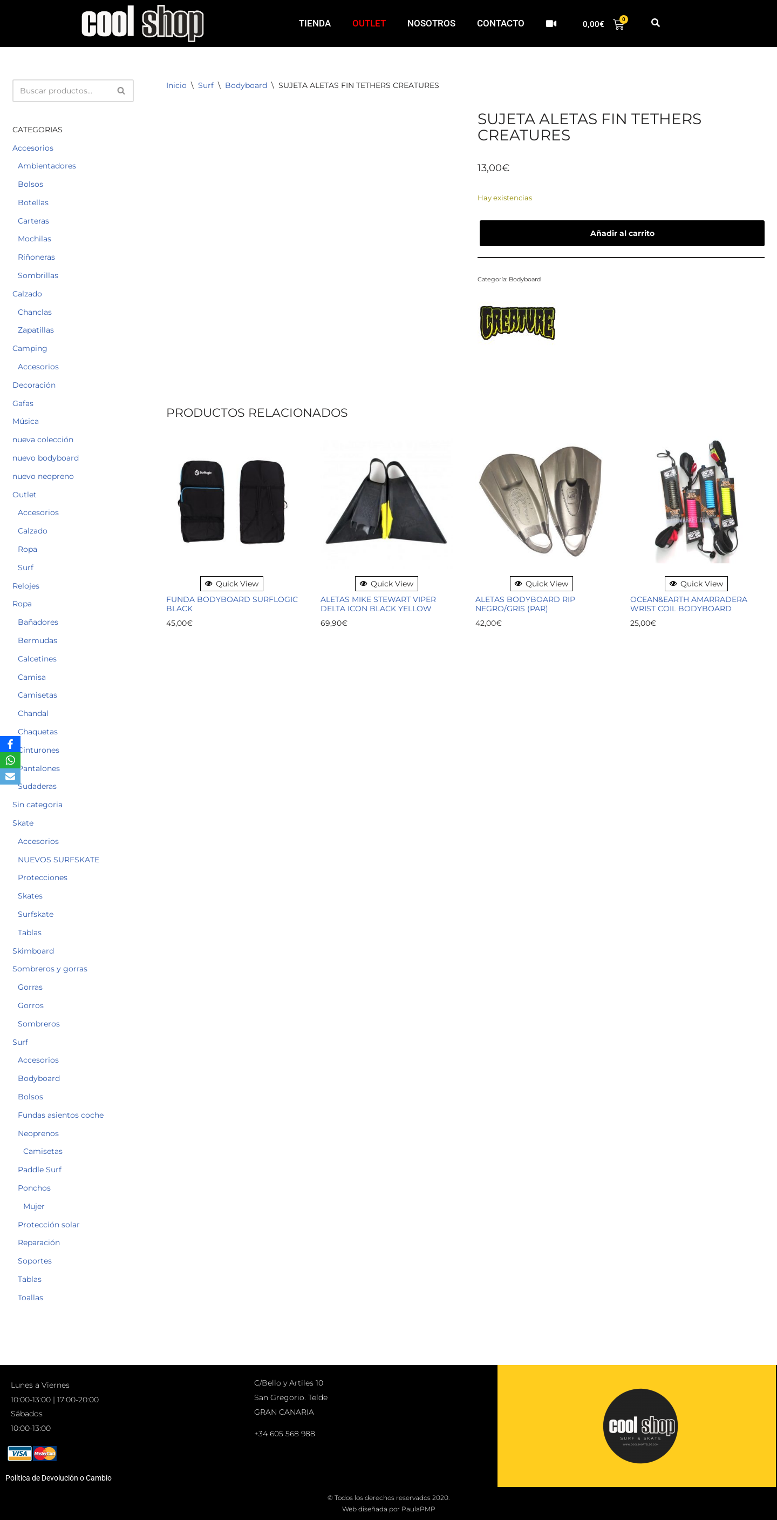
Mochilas (34, 239)
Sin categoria (37, 804)
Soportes (35, 1261)
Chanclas (35, 312)
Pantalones (39, 768)
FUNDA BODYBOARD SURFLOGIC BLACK (232, 604)
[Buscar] (61, 90)
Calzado (27, 294)
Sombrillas (38, 275)
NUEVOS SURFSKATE (58, 859)
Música (25, 421)
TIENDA (315, 23)
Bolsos (30, 184)
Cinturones (38, 750)
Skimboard (33, 951)
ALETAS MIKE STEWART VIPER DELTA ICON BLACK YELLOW (378, 604)
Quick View (231, 584)
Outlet (24, 494)
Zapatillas (36, 330)
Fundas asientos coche (61, 1115)
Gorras (30, 987)
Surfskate (35, 914)
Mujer (34, 1206)
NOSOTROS (431, 23)
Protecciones (42, 877)
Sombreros (39, 1024)
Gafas (22, 403)
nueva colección (42, 439)
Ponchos (34, 1188)
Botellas (33, 202)
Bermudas (37, 640)
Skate (22, 823)
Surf (25, 567)
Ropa (27, 549)
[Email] (10, 776)
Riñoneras (36, 257)
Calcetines (37, 659)
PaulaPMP (418, 1509)
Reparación (39, 1242)
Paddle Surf (40, 1169)
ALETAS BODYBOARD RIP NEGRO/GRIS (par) (525, 604)
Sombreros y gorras (49, 969)
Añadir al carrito (622, 233)
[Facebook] (10, 744)
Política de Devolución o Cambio (58, 1478)
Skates (30, 896)
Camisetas (37, 695)
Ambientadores (47, 166)
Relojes (25, 586)
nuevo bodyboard (45, 458)
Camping (29, 348)
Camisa (32, 677)
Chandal (33, 713)
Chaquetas (38, 732)
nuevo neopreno (43, 476)
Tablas (30, 932)
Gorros (31, 1005)
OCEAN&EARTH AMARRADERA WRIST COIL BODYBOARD (688, 604)
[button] (655, 23)
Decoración (34, 385)
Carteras (33, 221)
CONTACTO (500, 23)
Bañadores (38, 622)
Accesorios (32, 148)
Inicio (176, 85)
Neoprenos (38, 1133)
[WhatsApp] (10, 760)
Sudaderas (37, 786)
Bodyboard (39, 1078)
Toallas (30, 1297)
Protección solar (49, 1224)
